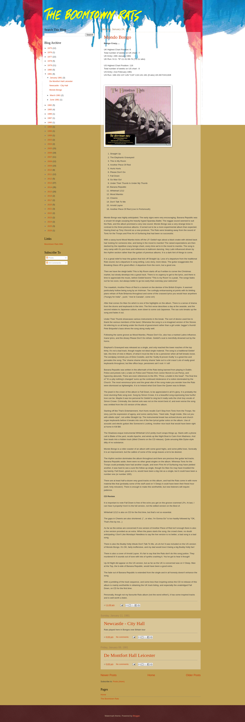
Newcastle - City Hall (124, 623)
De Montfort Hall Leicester (129, 655)
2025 (50, 226)
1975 (50, 48)
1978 (50, 61)
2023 (50, 217)
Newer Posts (109, 675)
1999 (50, 135)
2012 (50, 178)
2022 (50, 213)
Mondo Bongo (117, 37)
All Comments (53, 263)
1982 (50, 105)
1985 (50, 109)
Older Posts (193, 675)
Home (151, 675)
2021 (50, 209)
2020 (50, 204)
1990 (50, 122)
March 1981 (55, 95)
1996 (50, 131)
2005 (50, 148)
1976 (50, 52)
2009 (50, 166)
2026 (50, 230)
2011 (50, 174)
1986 (50, 114)
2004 (50, 144)
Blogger (136, 716)
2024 (50, 222)
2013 (50, 183)
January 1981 (56, 77)
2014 (50, 187)
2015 (50, 191)
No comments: (123, 637)
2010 (50, 170)
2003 (50, 140)
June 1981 (55, 100)
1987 (50, 118)
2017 (50, 200)
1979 (50, 65)
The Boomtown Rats (110, 698)
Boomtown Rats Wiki (53, 244)
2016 (50, 196)
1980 (50, 70)
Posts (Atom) (119, 681)
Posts (50, 258)
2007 (50, 157)
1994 (50, 127)
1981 (50, 74)
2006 (50, 153)
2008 (50, 161)
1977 (50, 57)
